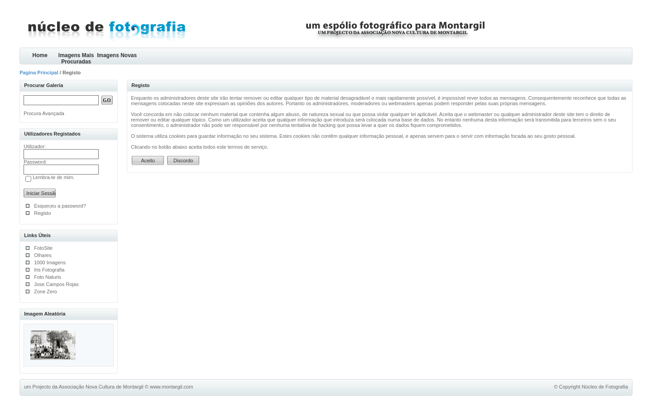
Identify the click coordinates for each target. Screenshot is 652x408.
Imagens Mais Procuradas (76, 58)
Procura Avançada (44, 113)
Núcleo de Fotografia (605, 386)
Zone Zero (45, 291)
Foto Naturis (47, 277)
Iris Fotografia (49, 269)
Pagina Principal (38, 72)
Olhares (43, 255)
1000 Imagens (50, 262)
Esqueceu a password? (60, 206)
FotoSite (43, 248)
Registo (42, 213)
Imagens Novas (117, 55)
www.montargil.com (171, 386)
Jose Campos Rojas (56, 284)
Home (40, 55)
